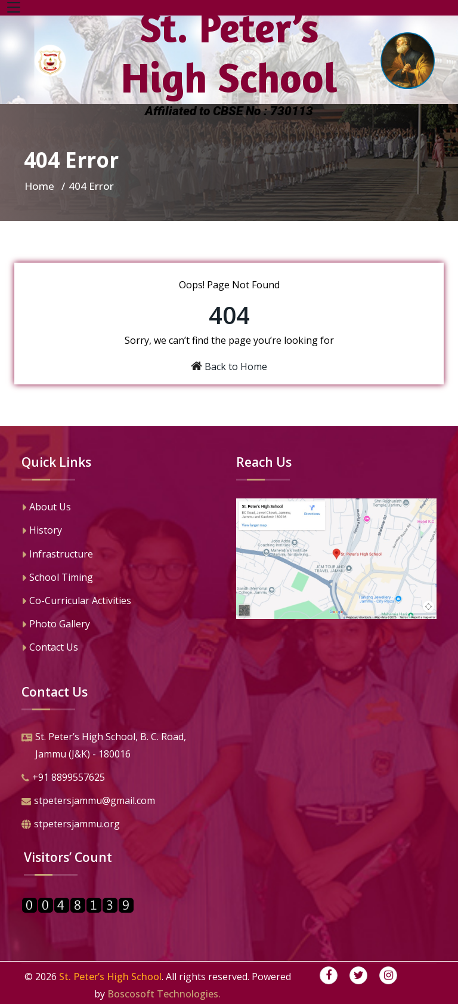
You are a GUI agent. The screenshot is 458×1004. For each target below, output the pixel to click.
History (41, 531)
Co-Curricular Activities (76, 601)
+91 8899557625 (63, 778)
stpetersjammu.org (70, 825)
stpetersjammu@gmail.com (88, 801)
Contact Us (49, 648)
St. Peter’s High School (110, 976)
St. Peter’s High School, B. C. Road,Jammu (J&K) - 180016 (103, 746)
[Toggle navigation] (13, 8)
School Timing (57, 578)
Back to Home (236, 366)
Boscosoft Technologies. (164, 993)
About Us (46, 508)
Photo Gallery (55, 625)
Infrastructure (57, 555)
